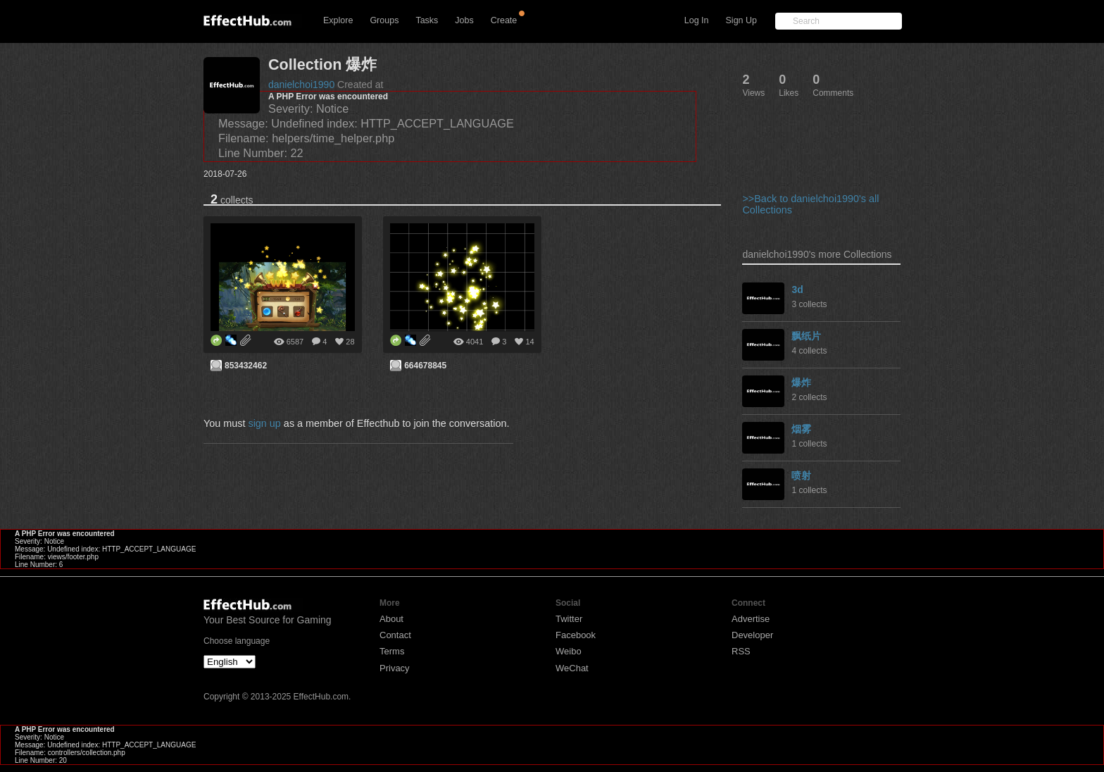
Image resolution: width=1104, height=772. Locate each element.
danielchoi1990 (301, 84)
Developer (752, 635)
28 (350, 341)
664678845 (425, 366)
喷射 (801, 475)
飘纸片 (806, 336)
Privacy (395, 668)
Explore (338, 20)
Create (504, 20)
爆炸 (801, 382)
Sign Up (741, 20)
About (391, 619)
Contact (395, 635)
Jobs (464, 20)
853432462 (246, 366)
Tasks (426, 20)
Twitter (569, 619)
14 (529, 341)
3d (797, 289)
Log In (696, 20)
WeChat (572, 668)
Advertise (751, 619)
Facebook (576, 635)
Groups (384, 20)
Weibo (569, 651)
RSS (741, 651)
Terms (392, 651)
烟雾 (801, 429)
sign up (264, 423)
